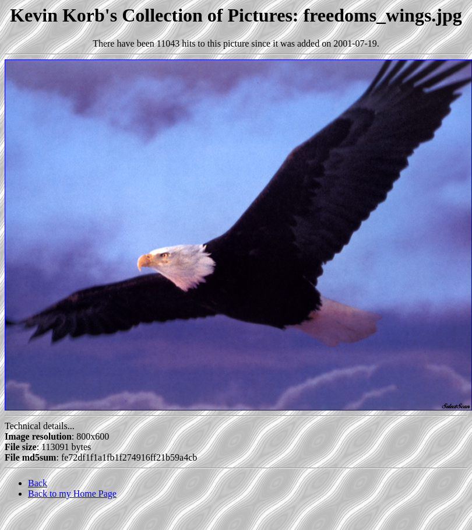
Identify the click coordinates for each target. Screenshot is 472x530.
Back (37, 483)
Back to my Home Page (72, 494)
